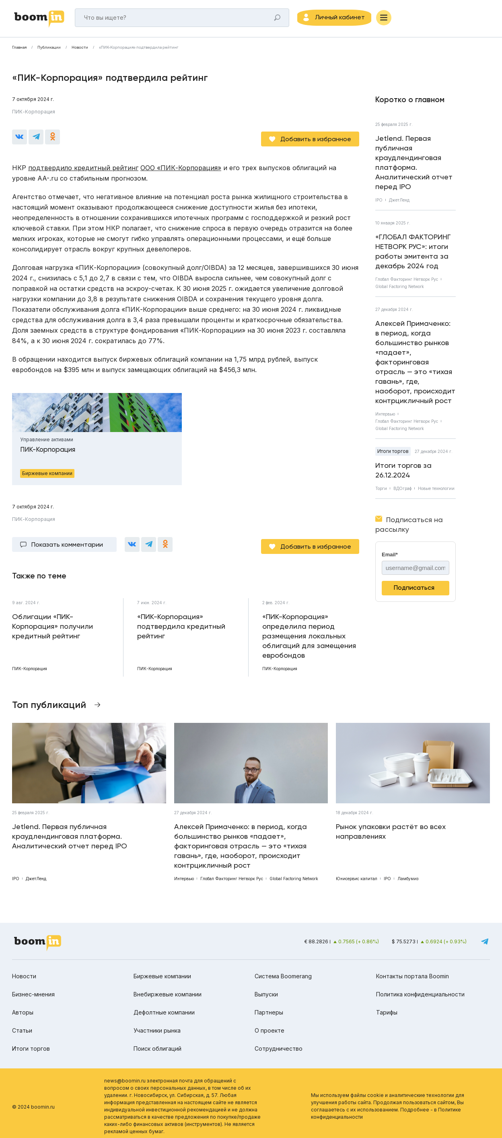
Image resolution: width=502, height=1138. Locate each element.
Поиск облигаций (157, 1042)
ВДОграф (402, 491)
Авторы (22, 1006)
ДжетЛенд (399, 202)
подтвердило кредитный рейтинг (83, 166)
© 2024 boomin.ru (33, 1101)
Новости (80, 50)
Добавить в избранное (315, 137)
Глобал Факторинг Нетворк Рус (406, 282)
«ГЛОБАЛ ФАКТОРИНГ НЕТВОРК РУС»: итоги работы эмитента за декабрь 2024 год (413, 253)
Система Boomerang (283, 970)
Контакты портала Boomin (412, 970)
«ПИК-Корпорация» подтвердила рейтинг (138, 50)
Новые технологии (436, 491)
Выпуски (266, 988)
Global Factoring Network (399, 289)
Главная (19, 50)
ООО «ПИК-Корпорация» (180, 166)
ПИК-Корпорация (33, 114)
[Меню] (394, 19)
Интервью (385, 416)
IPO (379, 202)
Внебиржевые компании (168, 988)
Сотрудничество (278, 1042)
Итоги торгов (393, 454)
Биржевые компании (162, 970)
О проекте (269, 1024)
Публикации (49, 50)
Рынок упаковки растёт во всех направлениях (391, 826)
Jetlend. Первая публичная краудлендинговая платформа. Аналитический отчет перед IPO (414, 164)
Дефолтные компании (164, 1006)
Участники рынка (157, 1024)
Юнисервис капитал (356, 873)
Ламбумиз (407, 873)
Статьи (22, 1024)
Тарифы (386, 1006)
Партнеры (269, 1006)
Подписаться (414, 590)
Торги (381, 491)
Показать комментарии (67, 541)
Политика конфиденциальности (420, 988)
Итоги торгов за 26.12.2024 (403, 472)
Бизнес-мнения (33, 988)
